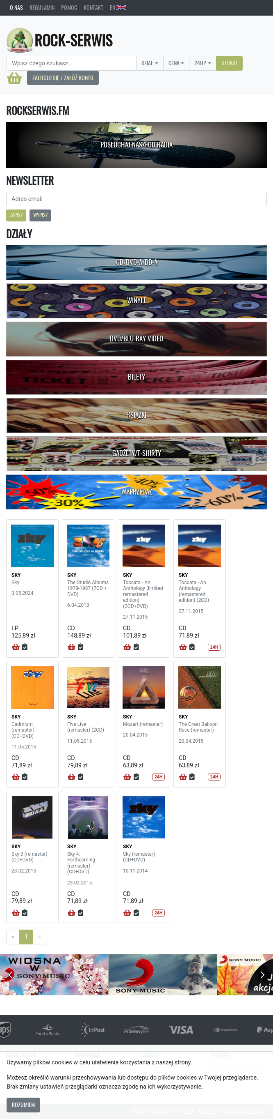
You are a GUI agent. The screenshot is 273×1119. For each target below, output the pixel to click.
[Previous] (13, 937)
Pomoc (69, 7)
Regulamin (42, 7)
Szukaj (229, 63)
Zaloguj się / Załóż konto (62, 78)
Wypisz (40, 215)
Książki (136, 415)
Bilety (136, 377)
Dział (147, 63)
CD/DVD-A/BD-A (136, 262)
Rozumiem (23, 1105)
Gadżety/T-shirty (136, 453)
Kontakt (93, 7)
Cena (174, 63)
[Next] (39, 937)
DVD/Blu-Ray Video (136, 338)
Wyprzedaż (136, 492)
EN (118, 7)
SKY (15, 575)
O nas (16, 7)
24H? (200, 63)
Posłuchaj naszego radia (136, 145)
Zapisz (16, 215)
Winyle (136, 300)
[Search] (71, 63)
